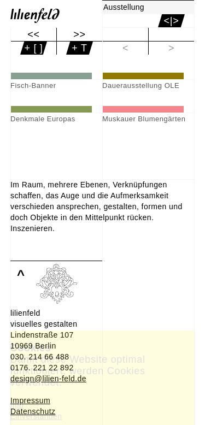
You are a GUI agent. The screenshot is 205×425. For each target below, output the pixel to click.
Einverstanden (36, 416)
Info (17, 405)
